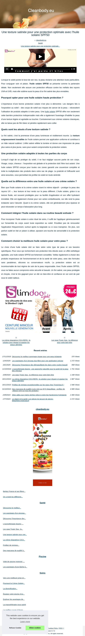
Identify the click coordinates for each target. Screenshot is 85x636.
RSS (60, 628)
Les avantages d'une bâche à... (15, 567)
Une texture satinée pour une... (15, 535)
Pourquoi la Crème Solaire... (14, 583)
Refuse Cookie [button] (15, 628)
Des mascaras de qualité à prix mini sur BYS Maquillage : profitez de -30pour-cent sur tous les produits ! (38, 390)
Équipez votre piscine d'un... (14, 594)
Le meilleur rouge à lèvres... (13, 610)
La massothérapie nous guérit (14, 605)
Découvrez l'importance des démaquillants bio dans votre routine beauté (40, 365)
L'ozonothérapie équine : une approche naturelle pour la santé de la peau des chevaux (40, 370)
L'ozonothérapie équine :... (13, 524)
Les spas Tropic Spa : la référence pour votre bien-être (64, 341)
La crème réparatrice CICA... (14, 540)
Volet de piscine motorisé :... (14, 562)
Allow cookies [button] (35, 628)
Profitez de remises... (11, 545)
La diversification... (10, 589)
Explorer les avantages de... (13, 599)
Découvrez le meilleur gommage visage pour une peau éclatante (37, 356)
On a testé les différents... (13, 497)
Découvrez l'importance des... (14, 519)
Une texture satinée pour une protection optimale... (40, 46)
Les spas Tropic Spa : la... (13, 529)
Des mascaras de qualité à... (14, 551)
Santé (40, 43)
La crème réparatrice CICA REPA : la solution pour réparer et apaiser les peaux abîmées (16, 342)
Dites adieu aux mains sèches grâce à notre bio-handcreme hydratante (39, 395)
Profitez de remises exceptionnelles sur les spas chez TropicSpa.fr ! (38, 385)
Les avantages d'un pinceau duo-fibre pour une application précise (37, 361)
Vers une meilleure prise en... (14, 578)
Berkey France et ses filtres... (14, 491)
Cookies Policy (53, 628)
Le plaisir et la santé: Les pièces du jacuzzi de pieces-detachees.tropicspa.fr (32, 400)
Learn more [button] (25, 622)
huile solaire (50, 112)
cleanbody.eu (41, 40)
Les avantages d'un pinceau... (14, 513)
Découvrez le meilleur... (12, 508)
